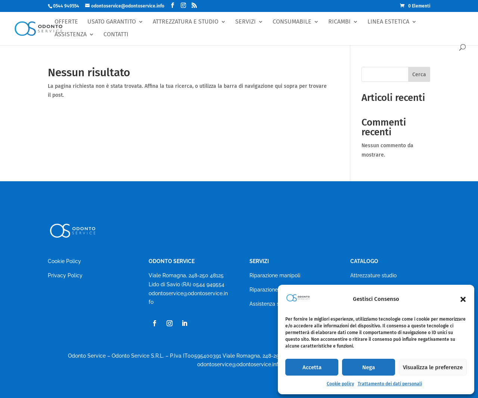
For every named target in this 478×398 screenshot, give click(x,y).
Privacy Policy (65, 275)
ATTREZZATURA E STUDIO (185, 22)
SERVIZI (245, 22)
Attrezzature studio (373, 275)
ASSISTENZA (71, 34)
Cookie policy (340, 383)
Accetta (312, 367)
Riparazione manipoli (274, 275)
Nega (368, 367)
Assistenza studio (270, 304)
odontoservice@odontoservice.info (239, 364)
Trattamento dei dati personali (390, 383)
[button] (463, 299)
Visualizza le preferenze (433, 367)
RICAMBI (339, 22)
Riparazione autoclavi (275, 290)
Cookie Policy (64, 261)
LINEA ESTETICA (388, 22)
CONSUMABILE (292, 22)
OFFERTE (66, 22)
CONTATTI (115, 34)
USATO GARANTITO (111, 22)
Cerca (419, 74)
